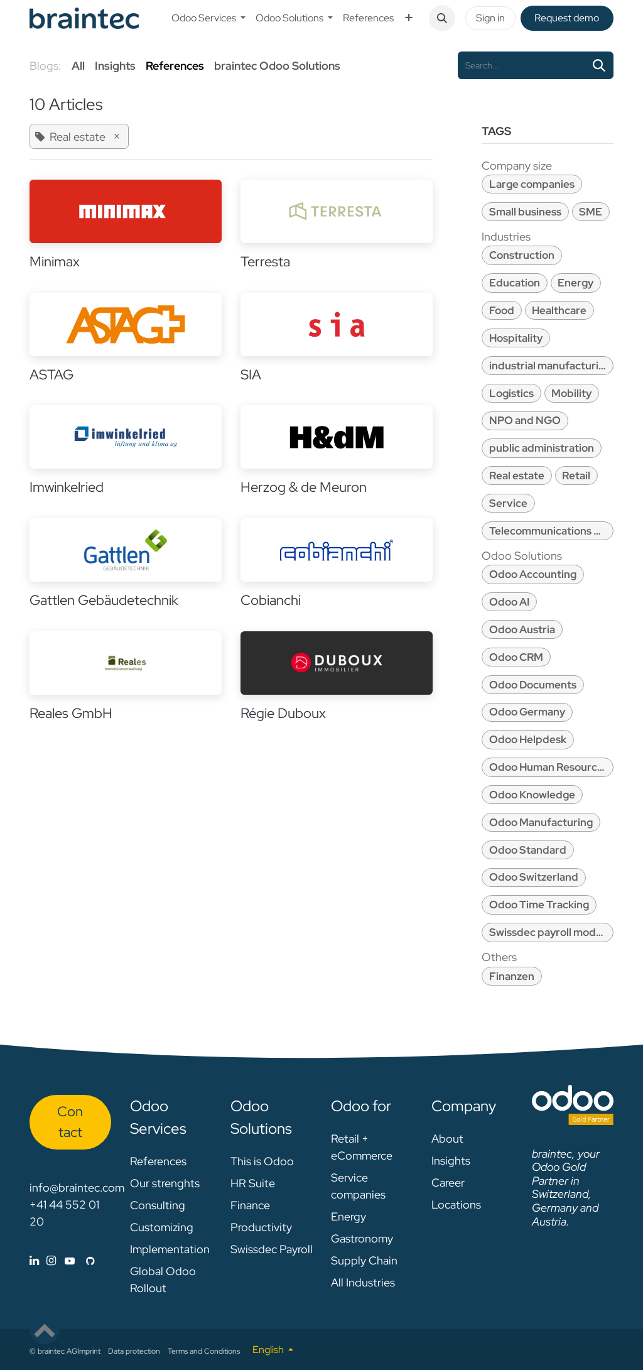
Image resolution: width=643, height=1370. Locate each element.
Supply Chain (364, 1260)
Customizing (161, 1227)
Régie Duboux (283, 713)
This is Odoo (262, 1161)
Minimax (55, 261)
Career (448, 1182)
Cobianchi (270, 600)
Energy (348, 1216)
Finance (250, 1205)
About (447, 1138)
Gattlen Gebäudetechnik (104, 600)
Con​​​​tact (70, 1121)
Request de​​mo (566, 17)
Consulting (157, 1205)
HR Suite (252, 1183)
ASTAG (51, 374)
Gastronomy (362, 1238)
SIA (250, 374)
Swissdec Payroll (271, 1249)
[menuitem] (208, 18)
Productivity (261, 1227)
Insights (450, 1160)
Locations (456, 1204)
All (78, 65)
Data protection (134, 1351)
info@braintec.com (77, 1187)
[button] (442, 18)
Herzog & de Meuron (303, 487)
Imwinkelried (67, 487)
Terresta (265, 261)
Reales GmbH (71, 713)
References (158, 1161)
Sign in (490, 17)
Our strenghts (165, 1183)
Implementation (170, 1249)
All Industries (363, 1282)
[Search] (599, 65)
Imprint (88, 1351)
